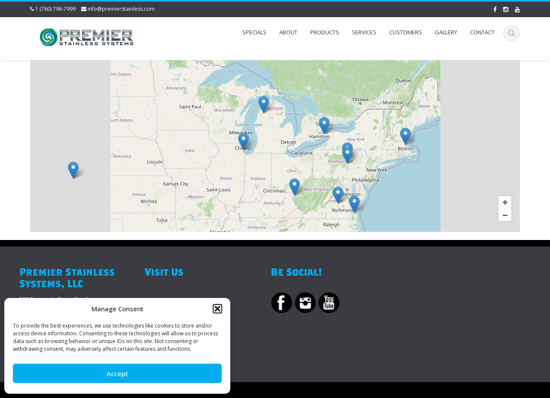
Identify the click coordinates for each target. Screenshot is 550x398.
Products (324, 32)
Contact (482, 32)
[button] (217, 308)
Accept (117, 373)
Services (364, 32)
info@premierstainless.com (121, 8)
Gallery (446, 32)
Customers (405, 32)
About (288, 32)
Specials (254, 32)
